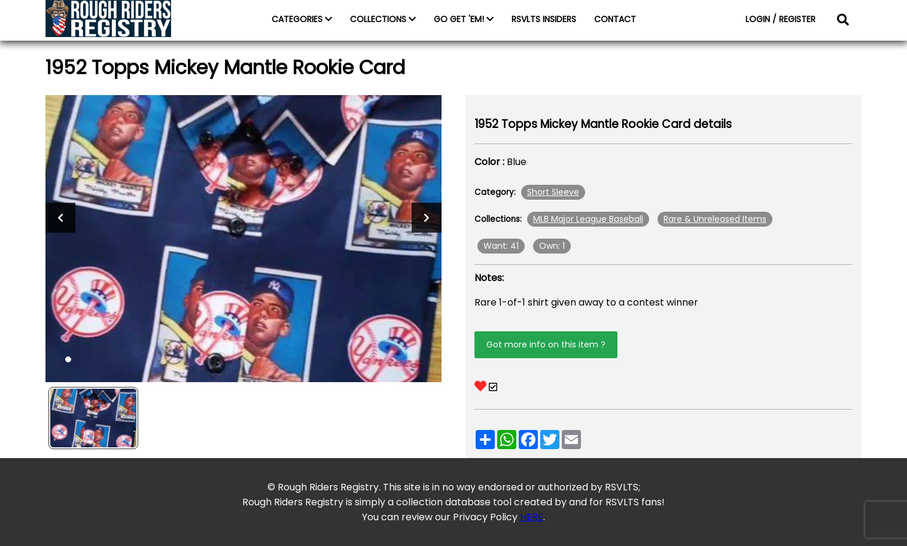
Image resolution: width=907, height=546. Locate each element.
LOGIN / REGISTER (780, 19)
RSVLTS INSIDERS (544, 19)
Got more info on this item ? (545, 344)
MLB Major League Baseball (588, 219)
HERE (531, 517)
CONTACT (615, 19)
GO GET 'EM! (464, 19)
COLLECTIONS (383, 19)
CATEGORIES (302, 19)
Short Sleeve (553, 192)
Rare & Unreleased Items (714, 219)
